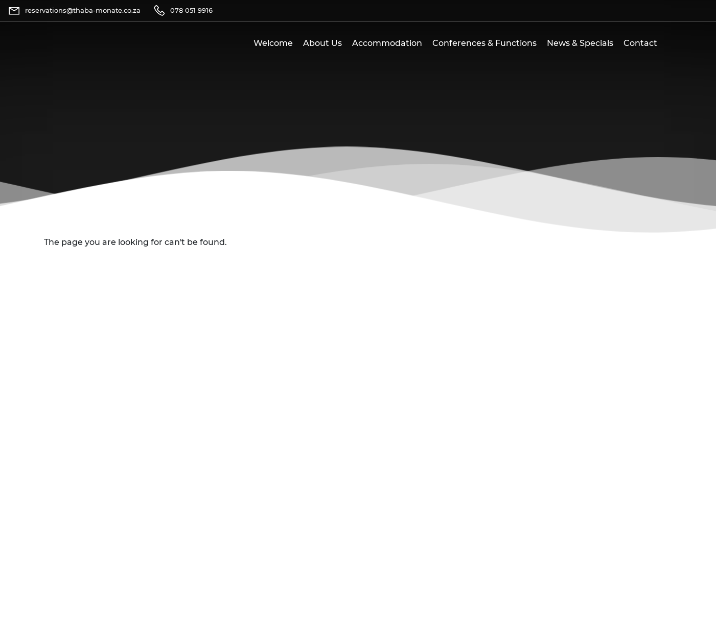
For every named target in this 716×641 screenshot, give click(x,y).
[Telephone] (183, 10)
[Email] (74, 10)
